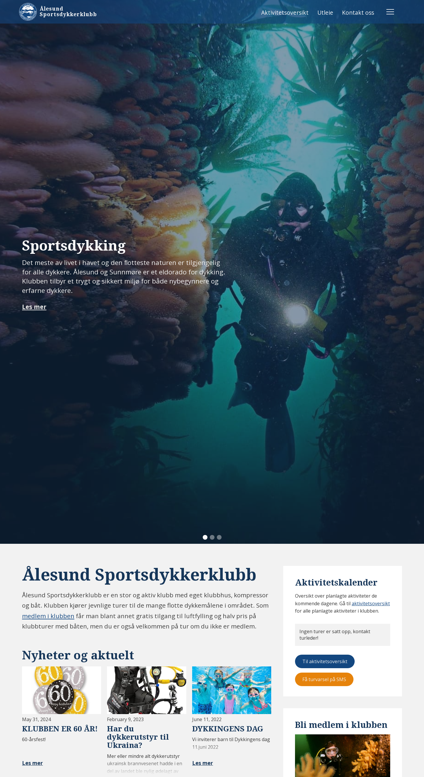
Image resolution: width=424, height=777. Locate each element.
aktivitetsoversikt (371, 603)
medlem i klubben (48, 616)
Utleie (325, 12)
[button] (205, 537)
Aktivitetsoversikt (285, 12)
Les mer (34, 307)
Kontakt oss (358, 12)
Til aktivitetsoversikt (324, 661)
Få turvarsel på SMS (324, 679)
